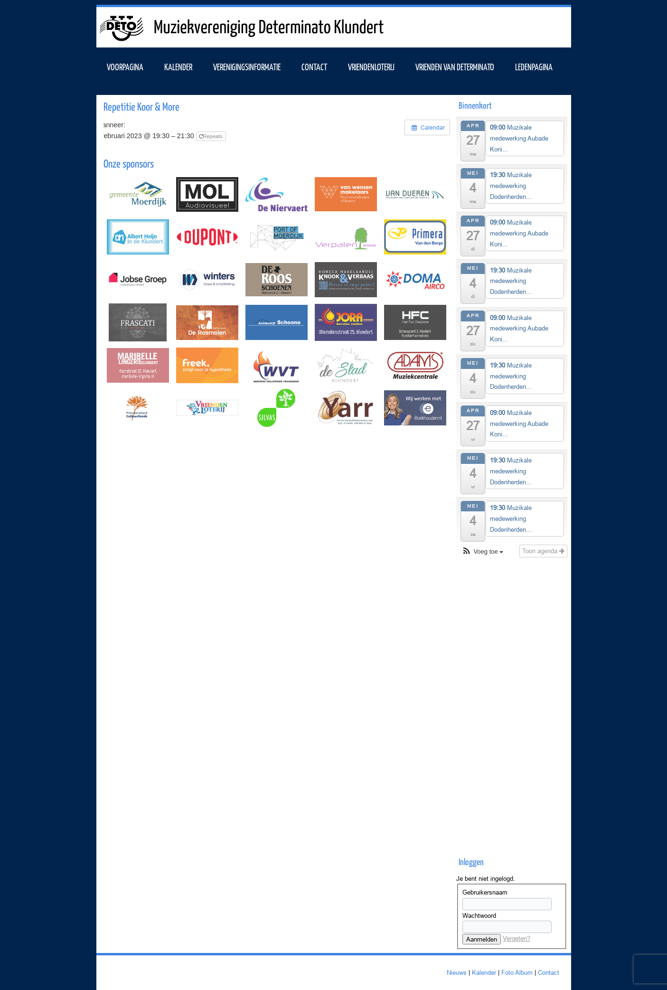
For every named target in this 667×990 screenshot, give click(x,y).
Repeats (211, 136)
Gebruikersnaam (484, 892)
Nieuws (457, 972)
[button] (482, 552)
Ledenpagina (534, 66)
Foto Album (517, 972)
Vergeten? (516, 938)
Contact (314, 66)
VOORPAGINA (125, 66)
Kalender (484, 972)
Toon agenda (543, 551)
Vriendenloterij (371, 66)
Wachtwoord (479, 915)
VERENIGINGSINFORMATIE (247, 66)
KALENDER (178, 66)
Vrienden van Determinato (454, 66)
